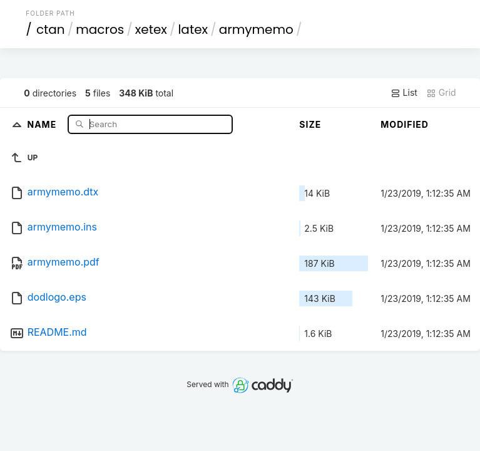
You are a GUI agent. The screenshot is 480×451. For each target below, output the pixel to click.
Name (43, 123)
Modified (404, 124)
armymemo (256, 29)
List (404, 92)
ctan (50, 29)
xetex (151, 29)
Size (310, 124)
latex (193, 29)
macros (100, 29)
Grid (441, 92)
